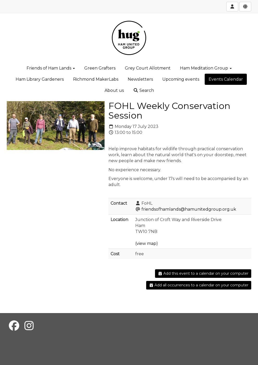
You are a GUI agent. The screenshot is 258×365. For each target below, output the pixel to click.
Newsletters (140, 79)
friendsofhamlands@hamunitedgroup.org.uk (188, 209)
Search (143, 90)
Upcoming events (180, 79)
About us (114, 90)
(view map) (146, 243)
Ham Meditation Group (206, 68)
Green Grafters (99, 68)
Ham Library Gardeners (40, 79)
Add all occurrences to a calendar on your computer (199, 285)
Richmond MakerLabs (95, 79)
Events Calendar (226, 79)
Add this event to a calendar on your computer (203, 273)
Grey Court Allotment (148, 68)
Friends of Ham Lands (51, 68)
